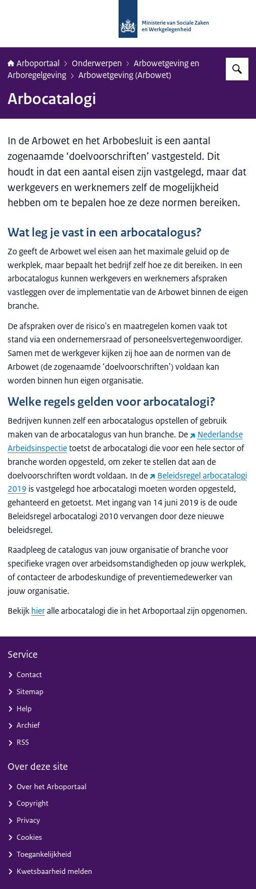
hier (38, 611)
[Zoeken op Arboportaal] (237, 69)
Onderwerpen (97, 63)
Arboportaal (34, 63)
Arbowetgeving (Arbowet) (124, 75)
